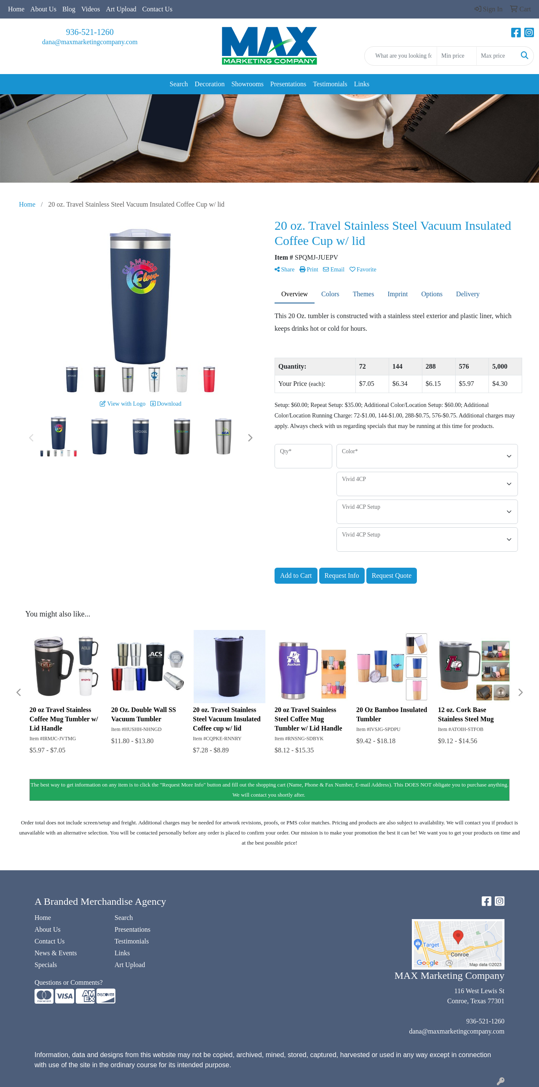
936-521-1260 (90, 32)
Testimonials (330, 84)
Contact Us (157, 9)
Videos (90, 9)
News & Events (56, 953)
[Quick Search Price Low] (457, 56)
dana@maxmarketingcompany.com (90, 41)
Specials (46, 964)
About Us (43, 9)
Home (16, 9)
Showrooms (247, 84)
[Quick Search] (400, 56)
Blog (68, 9)
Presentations (288, 84)
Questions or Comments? (69, 982)
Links (361, 84)
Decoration (209, 84)
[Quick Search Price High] (496, 56)
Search (179, 84)
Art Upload (121, 9)
